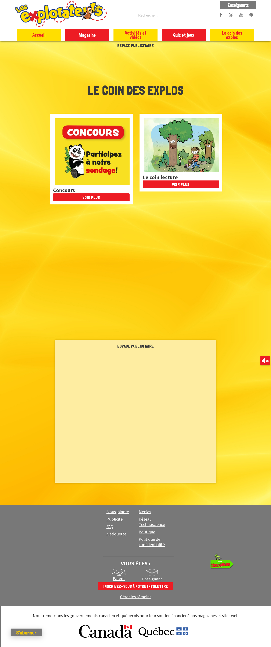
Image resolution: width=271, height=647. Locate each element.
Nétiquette (116, 534)
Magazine (87, 35)
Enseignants (238, 5)
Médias (145, 512)
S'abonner (26, 632)
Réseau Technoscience (152, 522)
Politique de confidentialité (152, 542)
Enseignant (152, 579)
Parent (119, 579)
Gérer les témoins (135, 597)
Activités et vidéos (136, 35)
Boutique (147, 532)
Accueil (39, 35)
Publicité (114, 519)
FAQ (109, 527)
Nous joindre (117, 512)
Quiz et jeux (184, 35)
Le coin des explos (232, 35)
